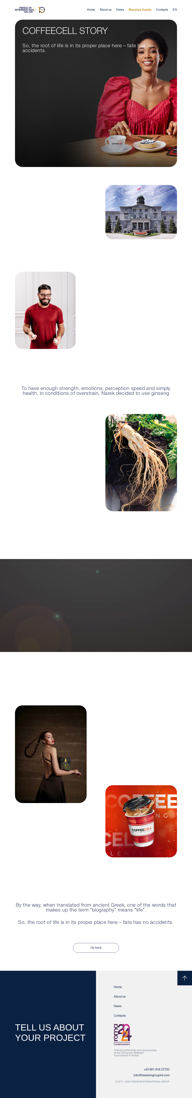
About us (106, 9)
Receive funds (140, 10)
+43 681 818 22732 (157, 1069)
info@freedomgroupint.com (152, 1075)
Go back (96, 947)
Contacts (162, 9)
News (120, 9)
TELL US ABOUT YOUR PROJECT (50, 1032)
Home (91, 9)
